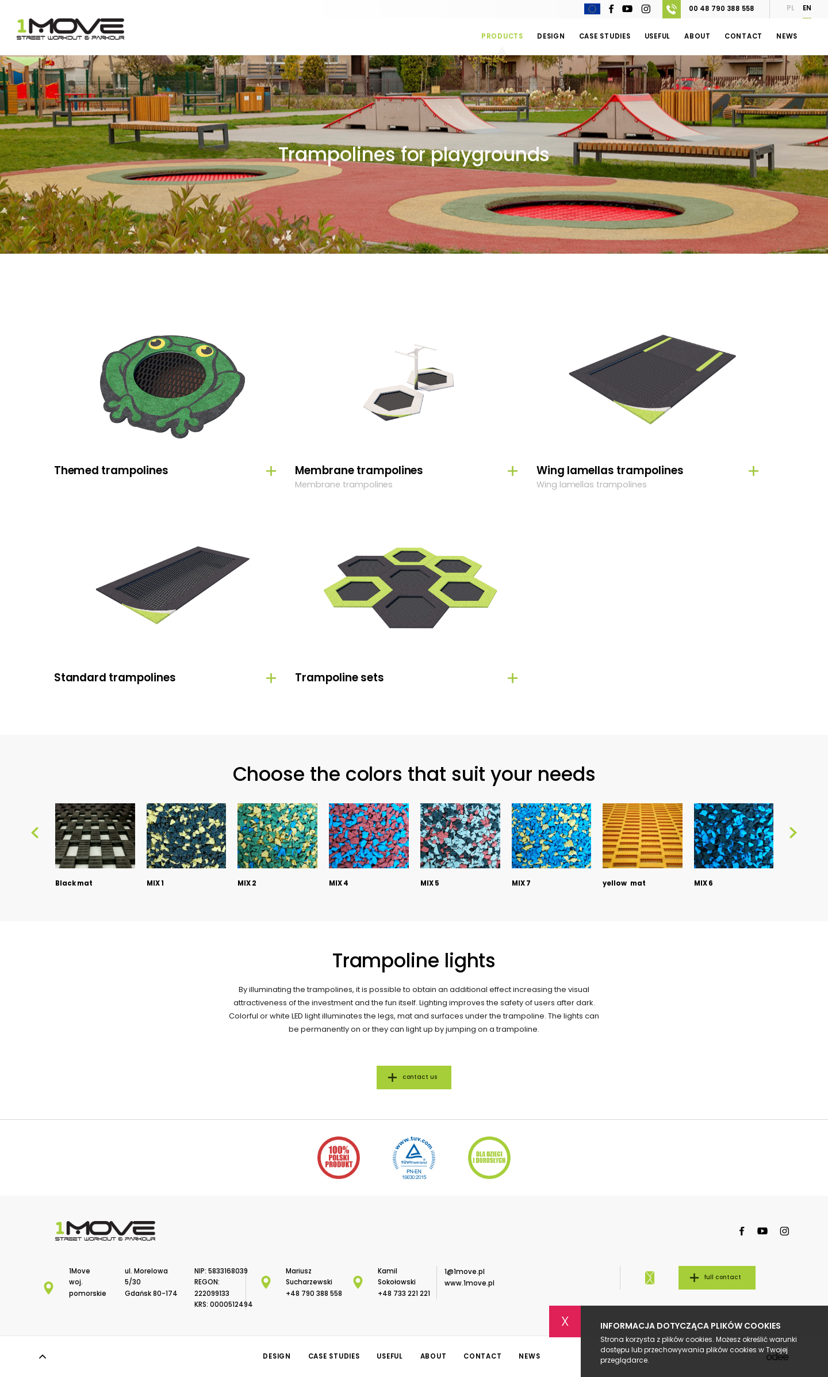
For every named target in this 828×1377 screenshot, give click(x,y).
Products (502, 36)
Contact (743, 36)
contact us (420, 1077)
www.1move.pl (469, 1283)
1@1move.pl (464, 1271)
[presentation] (34, 832)
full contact (722, 1277)
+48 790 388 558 (314, 1293)
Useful (658, 36)
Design (551, 36)
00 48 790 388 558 (708, 9)
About (697, 36)
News (787, 36)
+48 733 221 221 (404, 1293)
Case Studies (605, 36)
